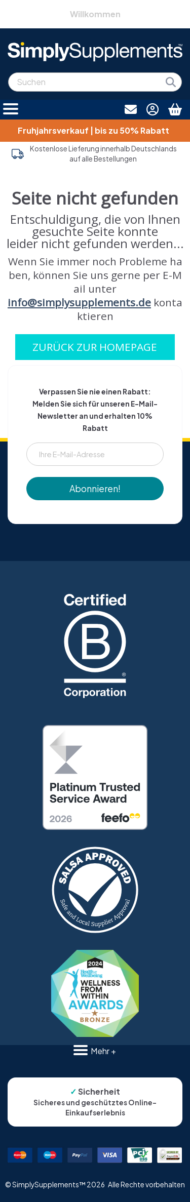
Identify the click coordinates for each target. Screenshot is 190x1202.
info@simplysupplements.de (79, 302)
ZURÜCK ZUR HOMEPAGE (94, 347)
